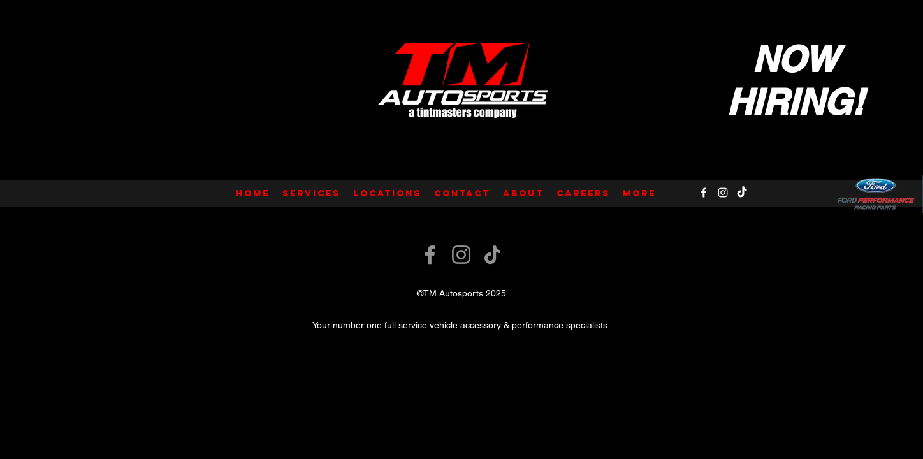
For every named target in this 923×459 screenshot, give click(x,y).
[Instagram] (722, 192)
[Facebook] (703, 192)
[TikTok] (742, 192)
